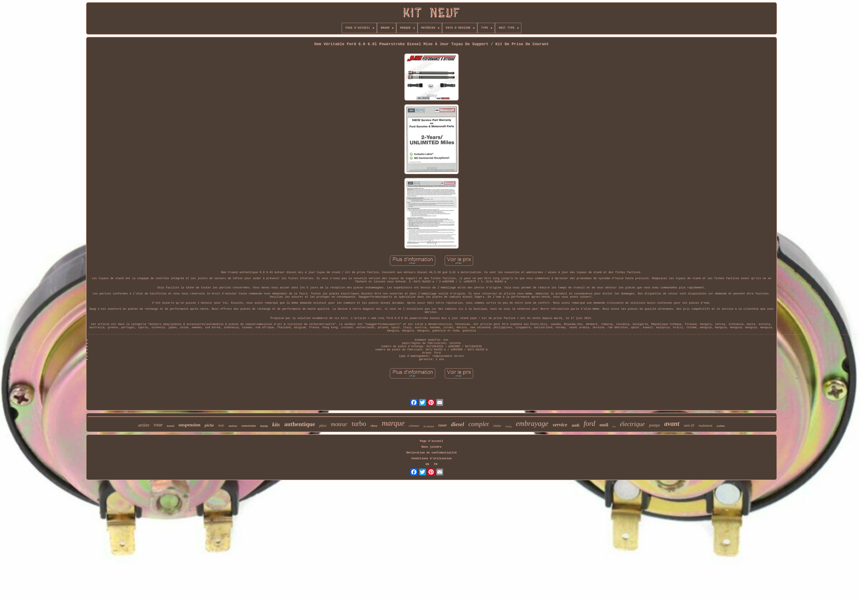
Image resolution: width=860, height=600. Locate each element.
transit (170, 425)
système (721, 425)
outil (603, 424)
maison (233, 425)
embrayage (532, 423)
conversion (248, 425)
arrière (143, 425)
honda (264, 426)
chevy (374, 425)
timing (508, 426)
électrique (632, 424)
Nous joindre (431, 446)
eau (614, 426)
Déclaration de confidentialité (431, 452)
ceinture (414, 425)
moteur (339, 424)
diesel (457, 424)
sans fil (689, 425)
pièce (323, 425)
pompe (654, 425)
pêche (209, 425)
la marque (429, 426)
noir (221, 425)
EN (427, 464)
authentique (299, 424)
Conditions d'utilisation (431, 458)
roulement (705, 425)
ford (589, 423)
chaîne (497, 425)
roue (158, 424)
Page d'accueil (431, 441)
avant (672, 423)
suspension (190, 424)
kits (276, 424)
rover (442, 425)
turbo (359, 423)
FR (436, 464)
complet (478, 423)
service (560, 424)
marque (393, 423)
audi (575, 425)
